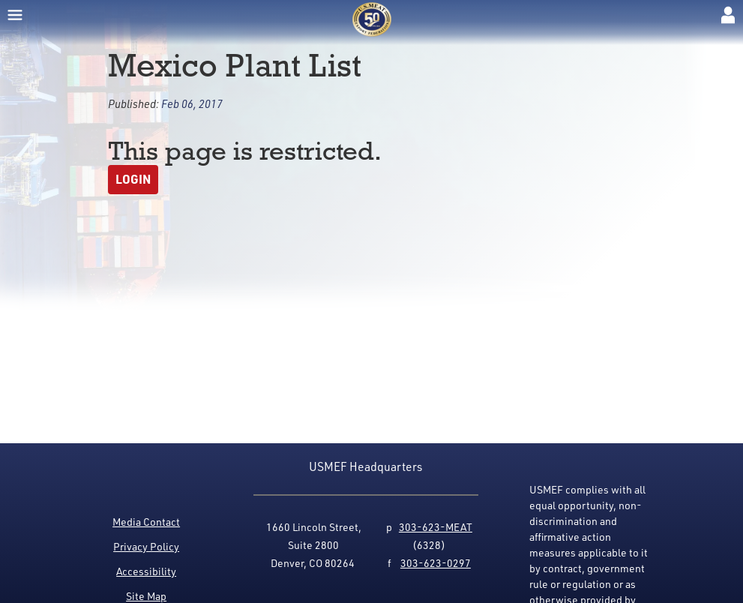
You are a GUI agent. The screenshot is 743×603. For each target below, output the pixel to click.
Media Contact (146, 521)
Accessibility (146, 571)
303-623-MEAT (435, 526)
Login (133, 179)
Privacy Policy (146, 546)
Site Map (146, 596)
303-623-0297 (435, 562)
